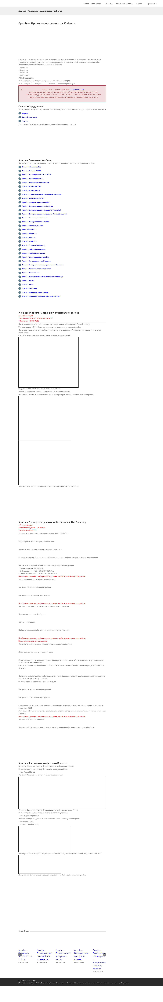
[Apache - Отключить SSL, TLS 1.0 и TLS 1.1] (25, 950)
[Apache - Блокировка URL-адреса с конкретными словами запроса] (99, 950)
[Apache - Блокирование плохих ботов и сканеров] (44, 950)
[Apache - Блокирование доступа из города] (62, 950)
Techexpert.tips (77, 90)
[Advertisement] (62, 42)
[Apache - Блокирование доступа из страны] (81, 950)
